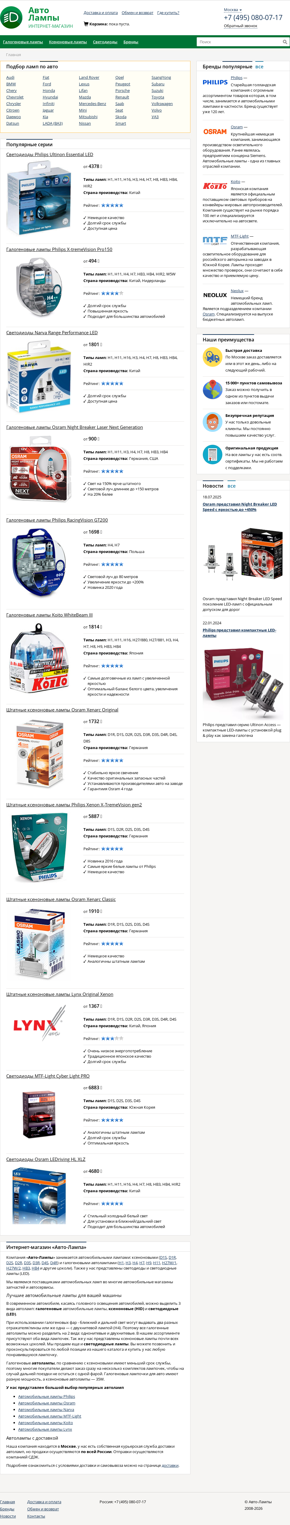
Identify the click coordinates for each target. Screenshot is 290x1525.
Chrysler (13, 103)
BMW (11, 84)
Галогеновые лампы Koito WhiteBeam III (49, 614)
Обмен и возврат (137, 12)
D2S (9, 1262)
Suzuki (157, 90)
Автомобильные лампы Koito (45, 1422)
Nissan (85, 123)
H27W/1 (169, 1262)
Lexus (84, 84)
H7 (141, 1262)
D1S (163, 1257)
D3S (27, 1262)
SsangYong (161, 77)
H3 (128, 1262)
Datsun (12, 123)
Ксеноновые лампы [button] (68, 41)
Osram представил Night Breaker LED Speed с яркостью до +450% (240, 506)
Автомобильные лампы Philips (46, 1396)
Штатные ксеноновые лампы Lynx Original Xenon (59, 994)
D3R (36, 1262)
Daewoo (13, 116)
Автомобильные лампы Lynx (45, 1429)
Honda (49, 90)
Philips (236, 77)
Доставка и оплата (101, 12)
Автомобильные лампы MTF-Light (49, 1416)
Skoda (120, 116)
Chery (11, 90)
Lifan (83, 90)
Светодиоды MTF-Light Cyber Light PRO (48, 1076)
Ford (47, 84)
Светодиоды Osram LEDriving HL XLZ (46, 1159)
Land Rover (89, 77)
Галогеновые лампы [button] (23, 41)
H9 (148, 1262)
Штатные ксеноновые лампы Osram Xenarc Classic (61, 899)
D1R (172, 1257)
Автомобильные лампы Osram (46, 1403)
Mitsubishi (88, 116)
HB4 (35, 1268)
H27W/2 (13, 1268)
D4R (53, 1262)
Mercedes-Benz (92, 103)
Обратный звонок (240, 25)
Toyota (158, 97)
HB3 (26, 1268)
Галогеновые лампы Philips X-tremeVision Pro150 (59, 249)
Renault (122, 97)
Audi (10, 77)
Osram (237, 127)
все (259, 66)
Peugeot (122, 84)
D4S (45, 1262)
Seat (119, 110)
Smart (120, 123)
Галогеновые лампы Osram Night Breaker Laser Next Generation (74, 427)
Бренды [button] (130, 41)
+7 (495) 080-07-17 (253, 17)
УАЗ (155, 116)
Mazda (85, 97)
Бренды (7, 1509)
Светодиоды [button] (105, 41)
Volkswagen (162, 103)
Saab (119, 103)
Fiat (46, 77)
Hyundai (50, 97)
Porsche (122, 90)
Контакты (36, 1516)
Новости (8, 1516)
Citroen (12, 110)
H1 (121, 1262)
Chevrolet (15, 97)
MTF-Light (240, 236)
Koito (235, 181)
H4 (135, 1262)
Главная (7, 1501)
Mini (83, 110)
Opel (119, 77)
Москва (233, 9)
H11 (156, 1262)
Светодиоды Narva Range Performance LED (52, 332)
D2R (18, 1262)
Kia (45, 116)
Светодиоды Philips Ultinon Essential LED (49, 154)
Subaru (158, 84)
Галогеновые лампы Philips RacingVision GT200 (57, 520)
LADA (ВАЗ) (53, 123)
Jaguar (48, 110)
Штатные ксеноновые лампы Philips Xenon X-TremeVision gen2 (74, 804)
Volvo (157, 110)
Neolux (237, 290)
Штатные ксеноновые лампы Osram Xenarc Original (62, 709)
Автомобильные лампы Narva (46, 1409)
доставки (170, 1465)
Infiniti (48, 103)
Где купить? (168, 12)
